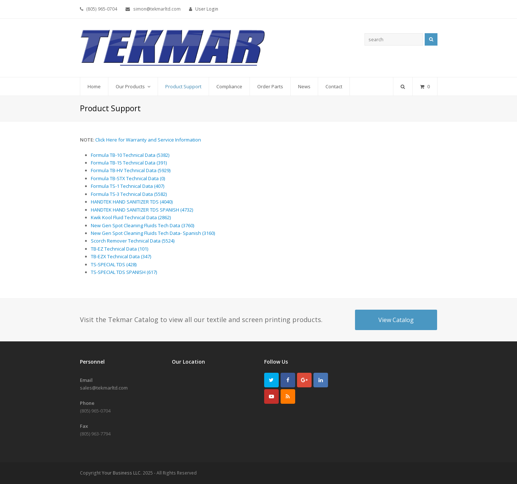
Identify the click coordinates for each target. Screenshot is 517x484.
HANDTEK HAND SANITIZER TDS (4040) (132, 201)
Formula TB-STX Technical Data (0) (128, 178)
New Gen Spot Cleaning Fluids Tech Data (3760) (142, 225)
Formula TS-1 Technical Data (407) (127, 186)
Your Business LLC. (122, 473)
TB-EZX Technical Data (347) (121, 256)
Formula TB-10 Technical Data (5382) (130, 155)
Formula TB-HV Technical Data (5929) (130, 170)
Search (431, 39)
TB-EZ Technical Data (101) (119, 248)
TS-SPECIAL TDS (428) (113, 264)
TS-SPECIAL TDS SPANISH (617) (124, 272)
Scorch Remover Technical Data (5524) (132, 240)
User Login (206, 9)
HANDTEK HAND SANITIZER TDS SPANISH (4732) (142, 209)
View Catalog (396, 320)
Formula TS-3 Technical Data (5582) (129, 194)
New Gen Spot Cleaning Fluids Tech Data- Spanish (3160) (153, 233)
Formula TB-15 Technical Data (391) (129, 162)
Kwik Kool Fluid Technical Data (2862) (131, 217)
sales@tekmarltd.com (104, 387)
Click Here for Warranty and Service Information (148, 139)
